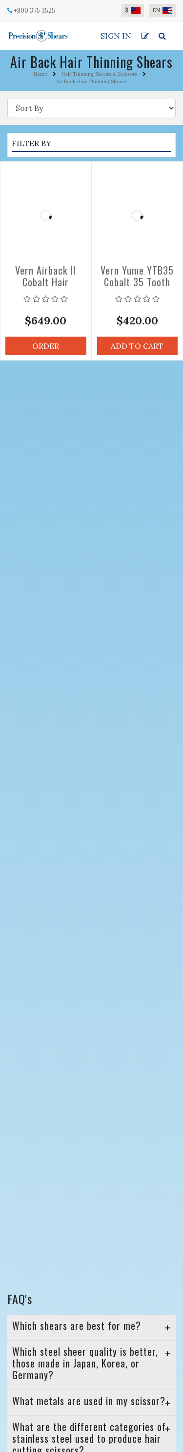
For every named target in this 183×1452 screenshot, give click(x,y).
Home (40, 74)
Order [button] (45, 346)
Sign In (116, 36)
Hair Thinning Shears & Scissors (99, 74)
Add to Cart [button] (137, 346)
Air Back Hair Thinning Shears (91, 81)
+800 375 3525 (34, 10)
